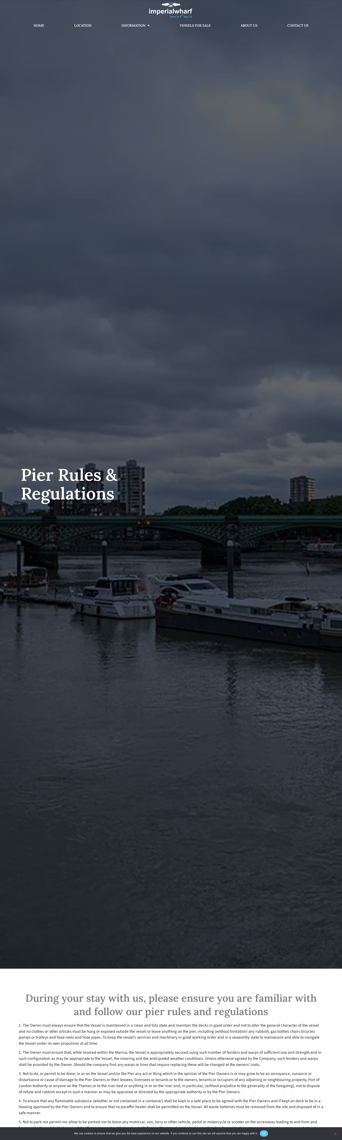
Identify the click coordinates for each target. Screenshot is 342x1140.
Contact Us (297, 25)
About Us (249, 25)
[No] (335, 1133)
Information (135, 25)
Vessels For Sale (195, 25)
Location (82, 25)
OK (264, 1133)
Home (39, 25)
